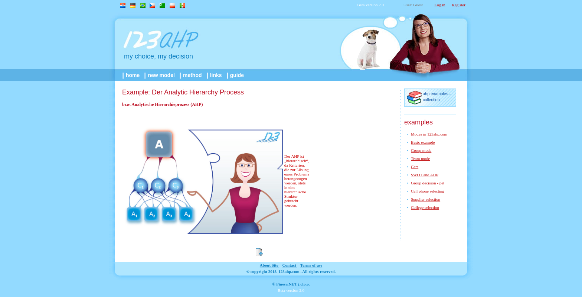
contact (289, 265)
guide (235, 75)
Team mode (420, 158)
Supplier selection (425, 199)
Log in (440, 5)
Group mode (421, 150)
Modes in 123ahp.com (429, 134)
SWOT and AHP (424, 175)
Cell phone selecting (427, 191)
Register (458, 5)
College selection (425, 207)
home (131, 75)
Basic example (423, 142)
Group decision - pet (427, 183)
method (191, 75)
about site (269, 265)
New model (160, 75)
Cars (414, 166)
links (214, 75)
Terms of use (311, 265)
